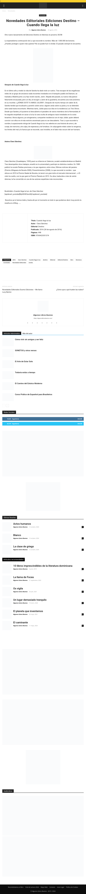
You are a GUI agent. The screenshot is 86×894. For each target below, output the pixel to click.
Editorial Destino (63, 260)
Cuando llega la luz (34, 260)
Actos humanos (22, 523)
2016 (14, 260)
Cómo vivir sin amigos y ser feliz (29, 339)
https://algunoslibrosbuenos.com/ (43, 318)
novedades (6, 262)
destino (45, 260)
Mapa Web (44, 887)
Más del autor (27, 333)
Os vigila (18, 588)
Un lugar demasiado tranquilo (30, 599)
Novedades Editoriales (19, 262)
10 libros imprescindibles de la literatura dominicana (42, 565)
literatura (79, 260)
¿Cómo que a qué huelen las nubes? (70, 290)
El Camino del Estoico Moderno (28, 383)
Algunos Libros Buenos (38, 30)
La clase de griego (23, 546)
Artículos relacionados (12, 333)
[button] (4, 5)
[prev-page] (3, 405)
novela (31, 262)
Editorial (52, 260)
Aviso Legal (60, 887)
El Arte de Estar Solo (24, 361)
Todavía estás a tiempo (25, 372)
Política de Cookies (72, 887)
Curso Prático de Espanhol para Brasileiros (33, 394)
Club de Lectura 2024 (32, 887)
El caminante (20, 622)
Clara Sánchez (22, 260)
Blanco (17, 535)
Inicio (4, 11)
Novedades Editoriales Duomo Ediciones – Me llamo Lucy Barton (22, 291)
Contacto (52, 887)
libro (71, 260)
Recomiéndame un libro (15, 887)
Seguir (80, 419)
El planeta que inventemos (28, 611)
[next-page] (7, 405)
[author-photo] (43, 312)
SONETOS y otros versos (25, 350)
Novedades (11, 11)
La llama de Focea (23, 577)
